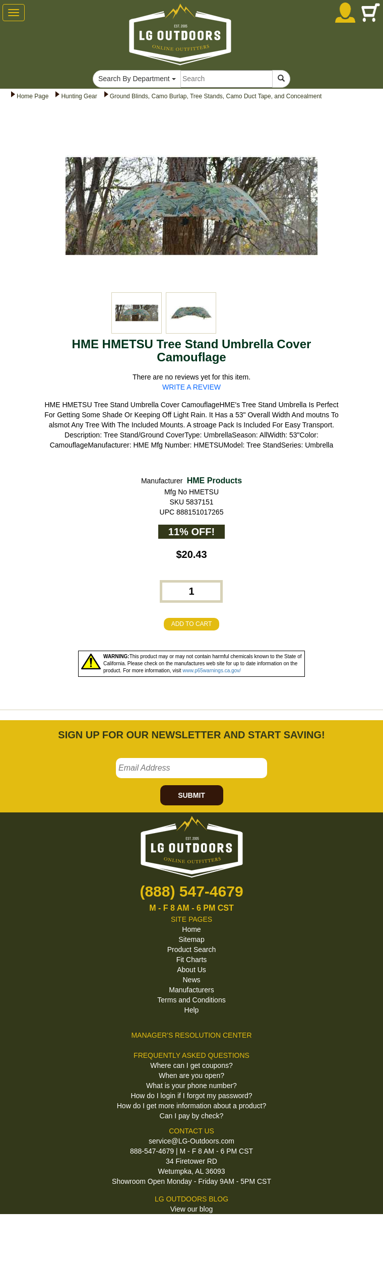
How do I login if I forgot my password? (191, 1096)
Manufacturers (191, 990)
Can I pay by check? (192, 1116)
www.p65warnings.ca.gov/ (211, 670)
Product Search (191, 949)
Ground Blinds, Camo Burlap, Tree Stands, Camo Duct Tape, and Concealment (216, 96)
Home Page (32, 96)
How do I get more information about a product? (192, 1106)
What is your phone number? (191, 1086)
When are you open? (191, 1075)
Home (191, 929)
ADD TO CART (191, 623)
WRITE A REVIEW (191, 387)
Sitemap (191, 939)
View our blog (191, 1209)
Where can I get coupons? (191, 1065)
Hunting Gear (79, 96)
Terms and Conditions (191, 1000)
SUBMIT (191, 795)
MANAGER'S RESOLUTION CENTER (191, 1035)
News (191, 980)
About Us (191, 970)
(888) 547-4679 (191, 891)
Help (191, 1010)
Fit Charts (191, 960)
